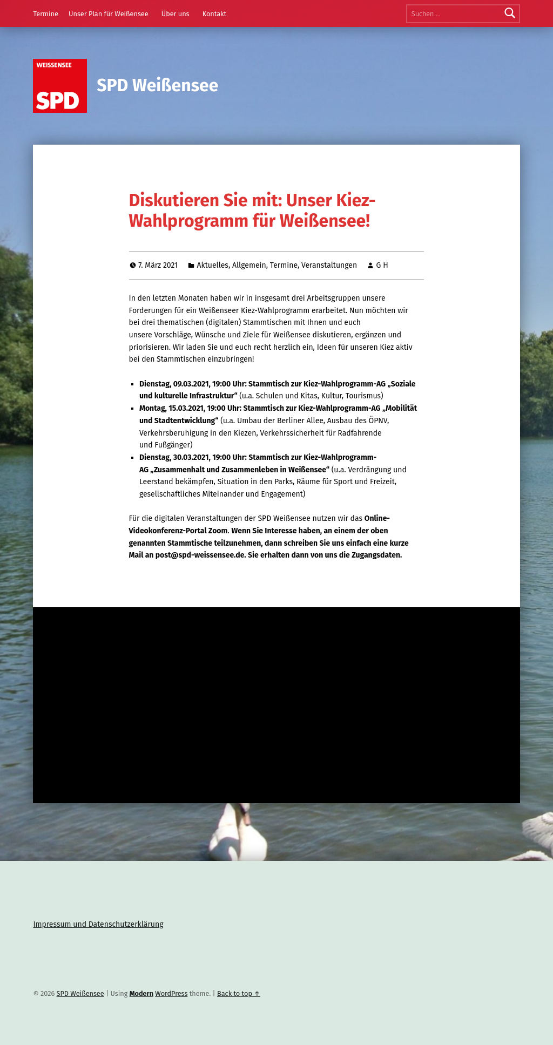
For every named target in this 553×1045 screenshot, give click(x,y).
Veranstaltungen (329, 265)
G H (382, 265)
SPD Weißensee (157, 85)
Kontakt (215, 14)
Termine (45, 14)
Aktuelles (212, 265)
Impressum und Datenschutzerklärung (98, 924)
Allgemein (249, 265)
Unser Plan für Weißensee (109, 14)
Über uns (175, 14)
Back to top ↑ (238, 993)
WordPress (171, 993)
